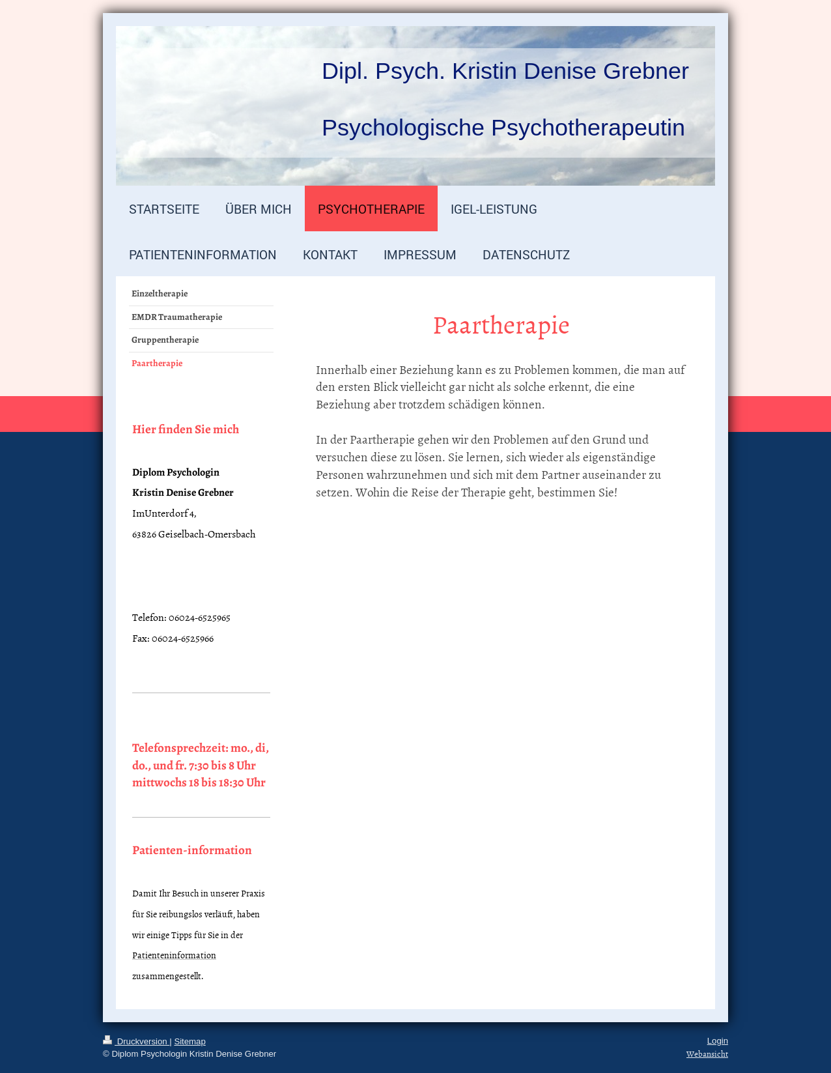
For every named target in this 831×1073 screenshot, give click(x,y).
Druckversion (136, 1041)
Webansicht (707, 1053)
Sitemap (189, 1041)
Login (717, 1041)
